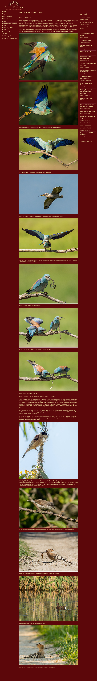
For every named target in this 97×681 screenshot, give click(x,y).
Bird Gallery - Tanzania (8, 36)
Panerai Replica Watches (38, 481)
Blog (3, 14)
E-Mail (4, 21)
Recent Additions (7, 16)
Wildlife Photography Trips (9, 38)
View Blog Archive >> (86, 141)
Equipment (5, 19)
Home (4, 11)
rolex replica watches (51, 127)
